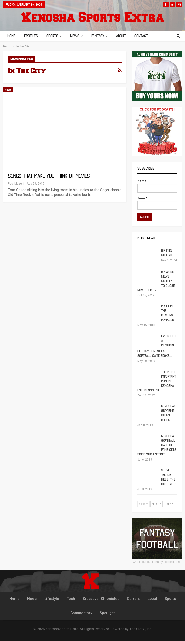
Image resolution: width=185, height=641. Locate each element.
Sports (53, 36)
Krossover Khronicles (101, 598)
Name (157, 186)
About (124, 36)
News (76, 36)
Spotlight (107, 613)
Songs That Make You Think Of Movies (49, 176)
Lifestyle (51, 598)
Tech (71, 598)
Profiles (32, 36)
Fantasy (100, 36)
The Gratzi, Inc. (140, 629)
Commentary (81, 613)
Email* (157, 203)
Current (133, 598)
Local (152, 598)
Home (11, 36)
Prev (143, 504)
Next (156, 504)
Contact (145, 36)
